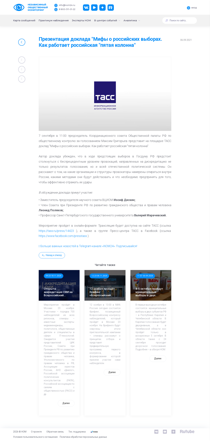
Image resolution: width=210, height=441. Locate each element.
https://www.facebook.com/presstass (63, 236)
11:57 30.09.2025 (145, 276)
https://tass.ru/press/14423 (56, 231)
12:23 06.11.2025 (99, 276)
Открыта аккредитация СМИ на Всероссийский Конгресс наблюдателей (58, 292)
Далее (66, 403)
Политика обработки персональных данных (83, 437)
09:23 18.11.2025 (53, 276)
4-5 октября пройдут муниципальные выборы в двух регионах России (149, 292)
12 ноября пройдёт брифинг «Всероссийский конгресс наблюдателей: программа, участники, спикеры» (104, 292)
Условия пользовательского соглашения (35, 437)
